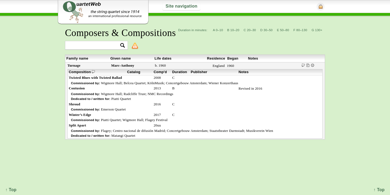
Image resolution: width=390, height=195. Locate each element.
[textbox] (94, 45)
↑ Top (379, 189)
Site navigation (181, 6)
